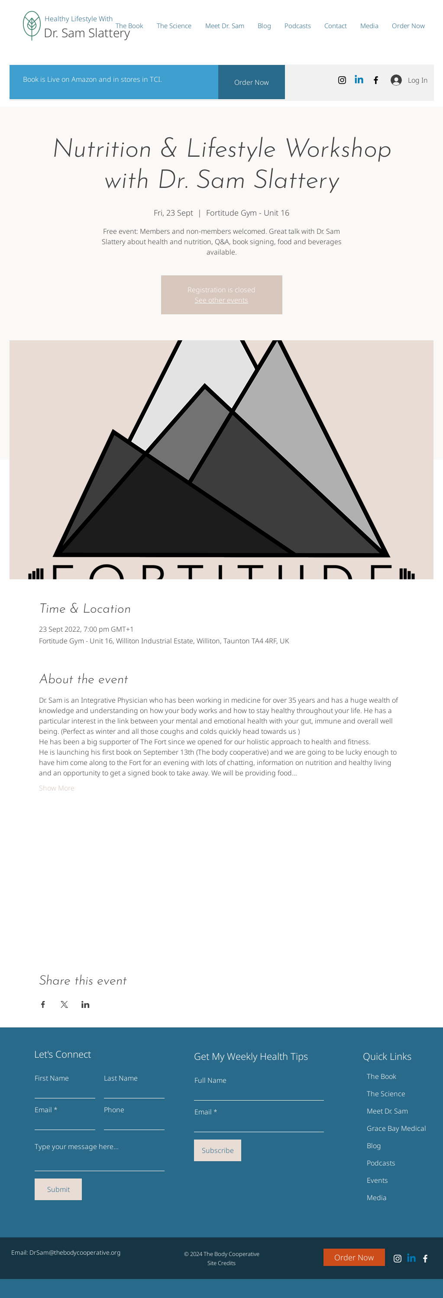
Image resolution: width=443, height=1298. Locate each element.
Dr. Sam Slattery (87, 32)
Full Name (210, 1080)
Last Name (121, 1078)
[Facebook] (376, 80)
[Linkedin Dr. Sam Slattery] (359, 80)
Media (377, 1197)
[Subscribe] (217, 1150)
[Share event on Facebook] (43, 1004)
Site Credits (221, 1263)
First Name (52, 1078)
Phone (114, 1109)
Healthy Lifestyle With (79, 18)
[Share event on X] (64, 1004)
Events (377, 1180)
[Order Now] (251, 82)
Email (43, 1109)
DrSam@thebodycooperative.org (74, 1252)
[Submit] (58, 1189)
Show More (56, 788)
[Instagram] (342, 80)
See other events (221, 300)
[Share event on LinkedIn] (85, 1004)
